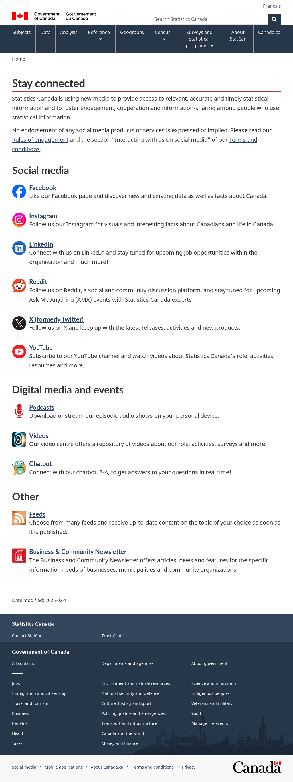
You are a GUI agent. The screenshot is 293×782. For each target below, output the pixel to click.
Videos (39, 435)
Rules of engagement (40, 139)
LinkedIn (41, 244)
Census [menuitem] (163, 35)
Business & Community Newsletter (77, 551)
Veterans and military (212, 703)
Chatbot (40, 463)
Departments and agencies (128, 663)
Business (20, 713)
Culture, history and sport (126, 703)
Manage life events (209, 723)
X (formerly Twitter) (56, 319)
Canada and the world (123, 733)
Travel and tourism (30, 703)
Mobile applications (63, 767)
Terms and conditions (153, 767)
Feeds (37, 514)
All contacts (23, 663)
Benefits (20, 723)
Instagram (43, 216)
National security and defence (130, 693)
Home (18, 59)
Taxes (17, 743)
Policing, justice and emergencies (134, 713)
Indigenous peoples (210, 693)
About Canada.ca (107, 767)
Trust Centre (114, 635)
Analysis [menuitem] (69, 32)
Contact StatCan (27, 635)
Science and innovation (213, 683)
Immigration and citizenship (39, 693)
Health (18, 733)
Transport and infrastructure (129, 723)
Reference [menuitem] (99, 35)
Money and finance (120, 743)
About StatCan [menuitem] (238, 35)
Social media (24, 767)
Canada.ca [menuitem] (269, 32)
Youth (197, 713)
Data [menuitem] (45, 32)
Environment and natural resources (136, 683)
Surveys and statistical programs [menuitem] (200, 39)
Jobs (16, 683)
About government (209, 663)
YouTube (41, 347)
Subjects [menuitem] (22, 32)
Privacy (188, 767)
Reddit (38, 281)
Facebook (42, 187)
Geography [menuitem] (132, 32)
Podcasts (41, 407)
